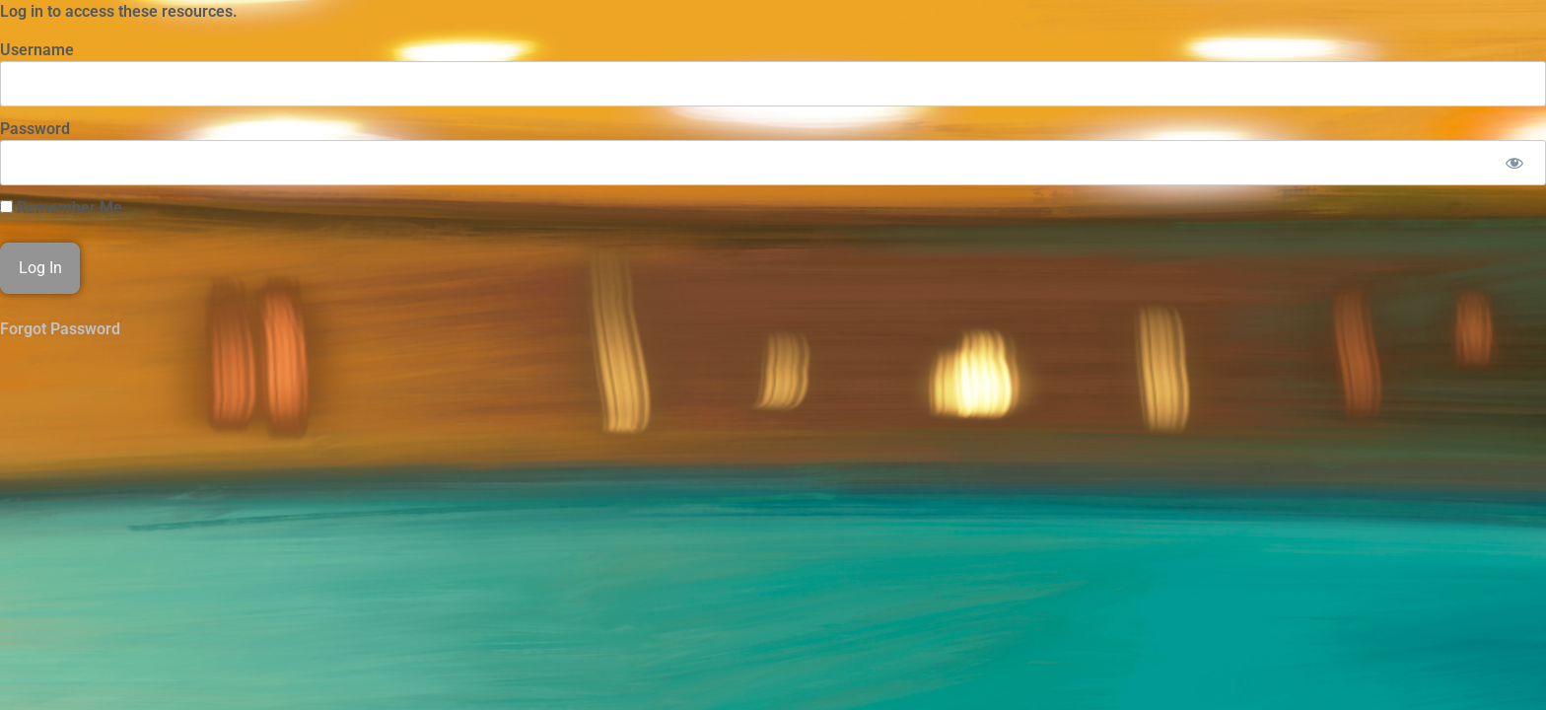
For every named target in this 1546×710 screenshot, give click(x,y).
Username (37, 49)
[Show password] (1514, 162)
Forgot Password (60, 329)
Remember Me (61, 208)
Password (35, 128)
